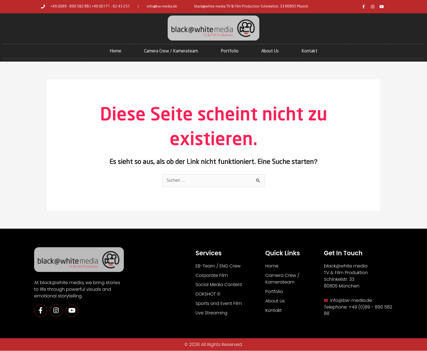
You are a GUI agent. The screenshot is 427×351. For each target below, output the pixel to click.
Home (115, 51)
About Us (270, 51)
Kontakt (309, 51)
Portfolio (229, 51)
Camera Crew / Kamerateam (171, 51)
